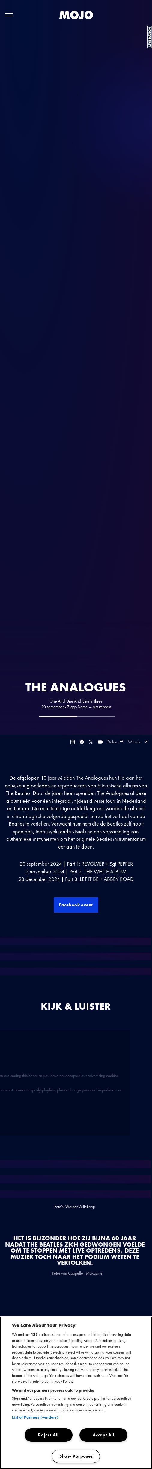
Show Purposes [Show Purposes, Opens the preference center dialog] (76, 1456)
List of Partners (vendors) (35, 1417)
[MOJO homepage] (76, 15)
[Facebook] (81, 742)
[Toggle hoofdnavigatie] (9, 14)
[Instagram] (72, 742)
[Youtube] (100, 742)
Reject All (48, 1435)
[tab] (58, 716)
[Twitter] (90, 742)
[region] (76, 1392)
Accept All (103, 1435)
